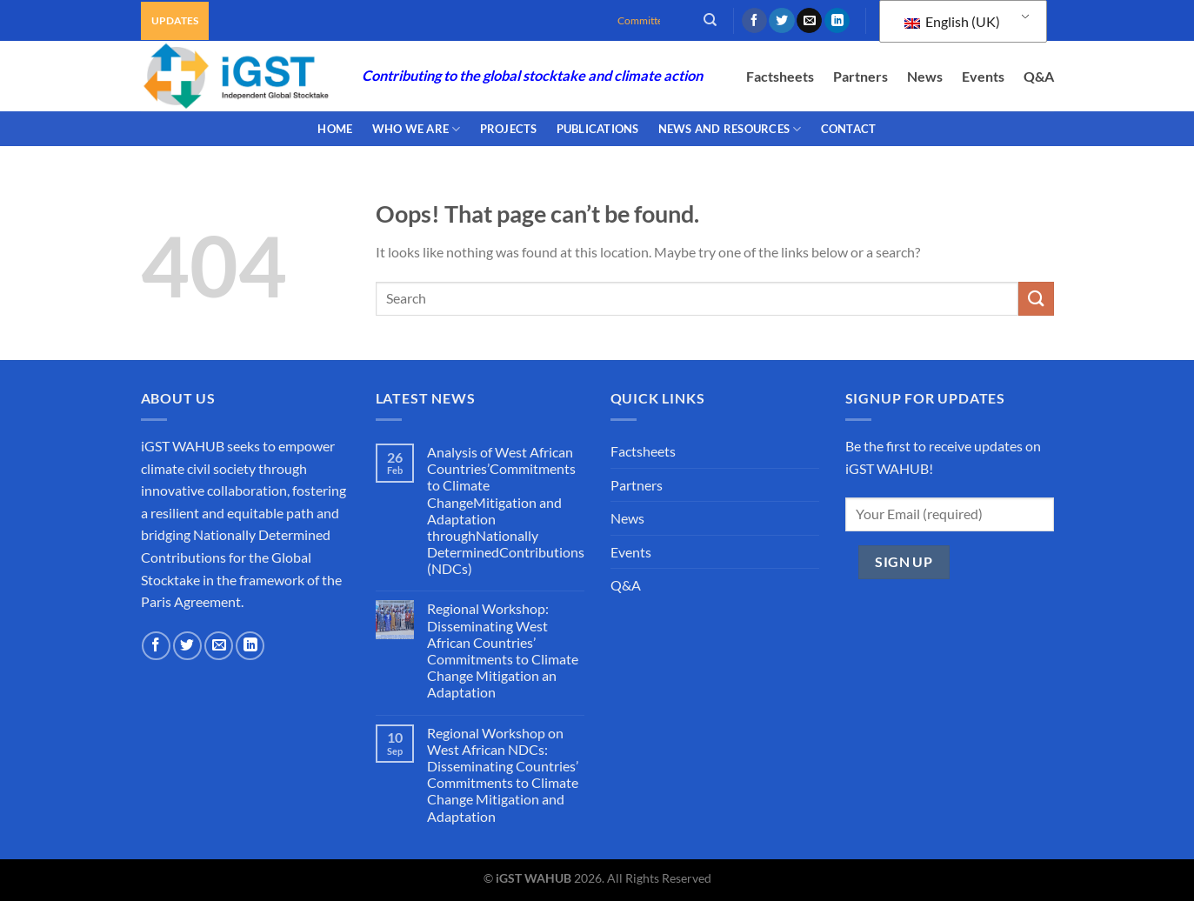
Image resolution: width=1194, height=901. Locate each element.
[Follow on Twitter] (781, 21)
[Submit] (1035, 299)
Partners (860, 76)
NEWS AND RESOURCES (730, 129)
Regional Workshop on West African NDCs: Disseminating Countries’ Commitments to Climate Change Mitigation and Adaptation (502, 774)
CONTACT (849, 129)
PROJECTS (508, 129)
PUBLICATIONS (598, 129)
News (925, 76)
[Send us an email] (809, 21)
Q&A (1039, 76)
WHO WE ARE (416, 129)
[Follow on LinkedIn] (837, 21)
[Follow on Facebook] (754, 21)
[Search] (710, 20)
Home (334, 129)
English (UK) (952, 21)
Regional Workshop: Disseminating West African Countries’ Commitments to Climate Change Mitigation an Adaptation (502, 650)
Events (983, 76)
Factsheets (780, 76)
